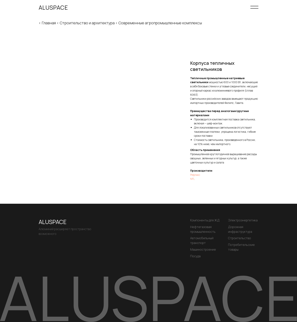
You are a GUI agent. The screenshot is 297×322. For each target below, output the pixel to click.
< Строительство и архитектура (86, 22)
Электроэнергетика (243, 220)
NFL (192, 179)
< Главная (47, 22)
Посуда (195, 256)
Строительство (239, 238)
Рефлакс (195, 175)
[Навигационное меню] (254, 7)
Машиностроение (203, 249)
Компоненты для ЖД (205, 220)
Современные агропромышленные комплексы (160, 22)
